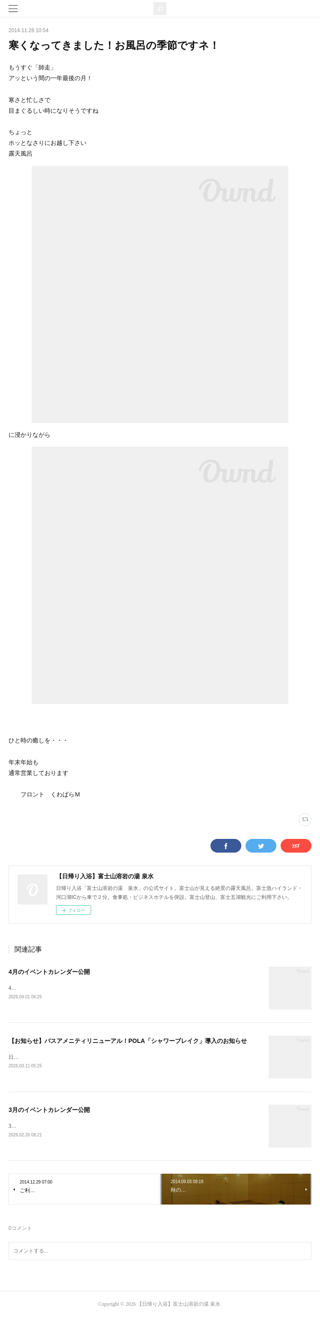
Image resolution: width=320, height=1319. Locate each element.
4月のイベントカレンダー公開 (49, 971)
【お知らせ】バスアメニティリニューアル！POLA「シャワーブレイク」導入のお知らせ (128, 1041)
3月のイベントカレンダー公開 (49, 1111)
